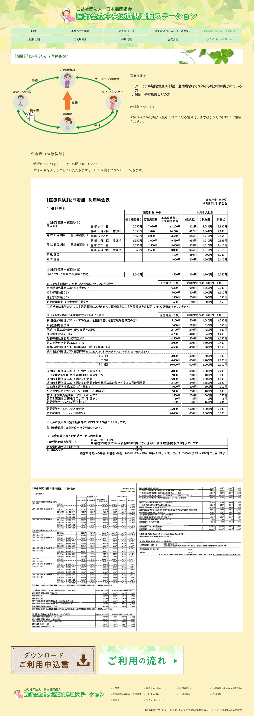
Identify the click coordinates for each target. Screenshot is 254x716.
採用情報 (126, 39)
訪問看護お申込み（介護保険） (173, 31)
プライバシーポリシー (219, 39)
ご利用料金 (80, 39)
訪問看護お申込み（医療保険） (220, 31)
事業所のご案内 (80, 31)
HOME (34, 31)
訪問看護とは (126, 31)
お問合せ (173, 39)
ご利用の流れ (33, 39)
